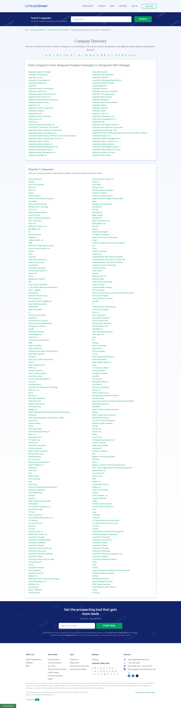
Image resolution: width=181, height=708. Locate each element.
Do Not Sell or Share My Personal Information (79, 668)
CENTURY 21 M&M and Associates (41, 245)
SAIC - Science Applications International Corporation (112, 467)
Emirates (95, 301)
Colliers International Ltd (37, 259)
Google (31, 329)
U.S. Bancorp (33, 520)
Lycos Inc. (32, 381)
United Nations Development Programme (108, 531)
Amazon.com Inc (34, 195)
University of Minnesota (37, 551)
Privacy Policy (123, 632)
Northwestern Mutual (100, 417)
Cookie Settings (8, 706)
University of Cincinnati (101, 537)
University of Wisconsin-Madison (104, 559)
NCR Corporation (34, 406)
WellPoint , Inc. (33, 584)
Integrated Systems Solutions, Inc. (105, 141)
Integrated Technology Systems (40, 149)
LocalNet (95, 376)
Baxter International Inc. (101, 220)
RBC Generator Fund (36, 453)
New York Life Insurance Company (105, 409)
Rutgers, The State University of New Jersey (108, 465)
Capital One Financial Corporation (105, 237)
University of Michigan (100, 548)
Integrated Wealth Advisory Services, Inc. (43, 99)
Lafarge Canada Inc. (35, 370)
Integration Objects (99, 105)
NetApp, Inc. (33, 409)
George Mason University (101, 323)
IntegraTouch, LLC (35, 119)
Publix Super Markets (100, 445)
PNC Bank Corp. (34, 440)
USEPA (31, 564)
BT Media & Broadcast (100, 234)
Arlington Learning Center (102, 204)
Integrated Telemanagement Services (106, 149)
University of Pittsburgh (101, 551)
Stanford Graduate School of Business (42, 487)
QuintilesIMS (97, 448)
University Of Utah (35, 556)
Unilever (95, 528)
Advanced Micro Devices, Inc (103, 179)
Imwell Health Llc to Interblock (58, 30)
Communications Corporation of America (107, 262)
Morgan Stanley (98, 398)
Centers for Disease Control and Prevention (108, 243)
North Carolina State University (104, 415)
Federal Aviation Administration (104, 306)
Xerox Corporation (35, 589)
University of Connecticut (101, 539)
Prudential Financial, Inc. (37, 445)
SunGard (31, 495)
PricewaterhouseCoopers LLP (103, 440)
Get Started (149, 6)
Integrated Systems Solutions (103, 144)
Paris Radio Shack (35, 428)
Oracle (30, 426)
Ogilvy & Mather (34, 423)
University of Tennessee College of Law (107, 553)
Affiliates (29, 662)
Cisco (30, 254)
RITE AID (95, 459)
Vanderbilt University (36, 567)
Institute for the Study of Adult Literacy (43, 351)
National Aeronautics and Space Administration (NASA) (113, 401)
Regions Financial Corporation (103, 456)
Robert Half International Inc (39, 462)
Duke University (98, 284)
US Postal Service (35, 562)
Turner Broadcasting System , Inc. (41, 517)
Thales (94, 501)
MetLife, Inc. (32, 395)
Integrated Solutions (100, 72)
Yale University (34, 592)
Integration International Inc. (103, 74)
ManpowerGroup (34, 384)
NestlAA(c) (96, 406)
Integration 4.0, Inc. (35, 77)
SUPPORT (123, 6)
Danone (95, 273)
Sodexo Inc (96, 481)
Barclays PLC (97, 218)
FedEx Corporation (35, 309)
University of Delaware (36, 542)
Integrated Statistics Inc (37, 91)
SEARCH (143, 19)
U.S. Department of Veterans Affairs (105, 520)
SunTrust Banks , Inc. (100, 495)
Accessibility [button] (32, 699)
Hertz (94, 337)
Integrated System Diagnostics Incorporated (45, 130)
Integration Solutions (36, 110)
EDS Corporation (98, 290)
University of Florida (99, 542)
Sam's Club (32, 470)
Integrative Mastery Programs (39, 116)
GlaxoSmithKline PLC (100, 326)
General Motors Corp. (100, 320)
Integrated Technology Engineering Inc (107, 80)
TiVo (94, 509)
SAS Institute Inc (98, 473)
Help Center (74, 662)
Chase (94, 248)
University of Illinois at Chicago (39, 548)
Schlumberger (33, 476)
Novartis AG (32, 420)
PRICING (101, 6)
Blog (28, 666)
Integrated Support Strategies (39, 72)
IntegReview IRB (98, 121)
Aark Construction (35, 179)
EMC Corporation (34, 298)
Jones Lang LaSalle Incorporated (40, 359)
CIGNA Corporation (99, 251)
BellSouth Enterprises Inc (37, 226)
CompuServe (33, 265)
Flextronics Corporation (37, 315)
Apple (94, 201)
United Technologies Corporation (104, 534)
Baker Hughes (97, 215)
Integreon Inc (33, 121)
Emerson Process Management (40, 301)
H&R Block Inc (97, 329)
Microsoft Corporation (36, 398)
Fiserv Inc (95, 312)
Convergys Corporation (37, 268)
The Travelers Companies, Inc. (39, 506)
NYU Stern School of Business (103, 420)
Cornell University (99, 268)
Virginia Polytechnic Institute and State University (111, 570)
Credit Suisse (97, 270)
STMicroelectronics (35, 492)
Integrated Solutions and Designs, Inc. (42, 133)
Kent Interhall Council (36, 365)
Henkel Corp (33, 337)
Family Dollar (33, 306)
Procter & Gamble (99, 442)
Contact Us (74, 659)
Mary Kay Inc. (97, 384)
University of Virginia (100, 556)
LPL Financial (97, 379)
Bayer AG (31, 223)
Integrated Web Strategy (101, 155)
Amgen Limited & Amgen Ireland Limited (107, 198)
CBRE (30, 243)
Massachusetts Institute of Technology (43, 387)
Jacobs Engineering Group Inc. (103, 356)
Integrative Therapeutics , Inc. (103, 116)
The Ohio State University (102, 503)
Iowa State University (36, 354)
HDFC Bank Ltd (98, 334)
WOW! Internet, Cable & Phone (104, 587)
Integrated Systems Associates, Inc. (41, 124)
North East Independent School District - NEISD (46, 417)
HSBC (30, 342)
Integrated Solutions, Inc (101, 135)
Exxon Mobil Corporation (37, 304)
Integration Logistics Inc (37, 83)
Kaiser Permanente (99, 359)
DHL (30, 281)
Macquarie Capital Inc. (100, 381)
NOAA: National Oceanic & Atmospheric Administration (49, 412)
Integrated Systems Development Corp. (43, 146)
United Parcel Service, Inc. (38, 534)
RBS (93, 453)
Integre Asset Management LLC (104, 119)
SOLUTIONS (87, 6)
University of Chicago (36, 537)
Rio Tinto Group (34, 459)
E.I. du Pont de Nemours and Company (42, 287)
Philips (94, 434)
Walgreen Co (33, 576)
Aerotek (31, 182)
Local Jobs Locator (35, 376)
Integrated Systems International (40, 88)
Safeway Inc (32, 467)
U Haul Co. (96, 517)
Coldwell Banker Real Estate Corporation (107, 256)
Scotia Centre (97, 476)
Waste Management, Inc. (37, 581)
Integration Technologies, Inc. (39, 80)
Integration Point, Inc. (100, 108)
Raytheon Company (99, 451)
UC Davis (95, 526)
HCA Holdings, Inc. (35, 334)
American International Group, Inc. (41, 198)
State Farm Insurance (100, 490)
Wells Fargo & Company (101, 584)
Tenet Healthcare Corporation (39, 501)
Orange (95, 426)
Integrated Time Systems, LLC (39, 97)
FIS (29, 312)
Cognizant (32, 256)
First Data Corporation (100, 309)
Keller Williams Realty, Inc (102, 362)
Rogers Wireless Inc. (36, 465)
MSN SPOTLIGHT (35, 401)
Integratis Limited (99, 110)
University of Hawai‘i (100, 545)
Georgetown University (37, 326)
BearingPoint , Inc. (99, 223)
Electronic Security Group (37, 295)
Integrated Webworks (100, 99)
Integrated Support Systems (39, 141)
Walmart (95, 576)
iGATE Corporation (99, 345)
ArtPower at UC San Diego (38, 206)
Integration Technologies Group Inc (105, 146)
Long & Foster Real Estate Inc (39, 379)
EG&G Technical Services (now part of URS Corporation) (113, 293)
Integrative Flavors (35, 113)
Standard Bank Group (100, 484)
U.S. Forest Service (35, 523)
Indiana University (35, 348)
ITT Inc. (95, 354)
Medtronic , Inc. (34, 390)
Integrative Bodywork (100, 77)
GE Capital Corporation (100, 317)
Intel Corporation (98, 351)
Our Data (51, 666)
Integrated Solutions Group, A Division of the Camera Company (52, 135)
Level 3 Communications (37, 373)
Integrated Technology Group (103, 94)
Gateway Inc (33, 317)
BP (29, 231)
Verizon (95, 567)
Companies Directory (38, 30)
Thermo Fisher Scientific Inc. (103, 506)
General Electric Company (38, 320)
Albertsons (32, 187)
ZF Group (95, 592)
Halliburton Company (36, 331)
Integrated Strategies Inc (37, 155)
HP (93, 340)
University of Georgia (36, 545)
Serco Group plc (34, 478)
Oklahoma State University (102, 423)
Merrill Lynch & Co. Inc (100, 392)
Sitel (30, 481)
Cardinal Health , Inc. (36, 240)
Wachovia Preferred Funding (103, 573)
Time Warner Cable (35, 509)
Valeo (94, 564)
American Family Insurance (102, 195)
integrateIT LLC (34, 105)
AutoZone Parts (34, 215)
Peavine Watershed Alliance (38, 431)
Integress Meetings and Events (103, 152)
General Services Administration (40, 323)
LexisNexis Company (100, 373)
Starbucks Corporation (36, 490)
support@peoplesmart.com (136, 659)
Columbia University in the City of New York (108, 259)
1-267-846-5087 (132, 662)
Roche (94, 462)
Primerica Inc (33, 442)
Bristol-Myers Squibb (100, 231)
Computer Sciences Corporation (104, 265)
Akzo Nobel (96, 184)
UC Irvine (31, 528)
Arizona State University (37, 204)
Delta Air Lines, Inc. (99, 276)
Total (94, 512)
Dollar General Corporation (102, 281)
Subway (95, 492)
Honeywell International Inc (38, 340)
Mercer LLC (96, 390)
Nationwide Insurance (100, 404)
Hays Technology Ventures (102, 331)
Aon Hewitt (32, 201)
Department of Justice (36, 279)
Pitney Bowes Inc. (35, 437)
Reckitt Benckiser (34, 456)
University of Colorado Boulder (39, 539)
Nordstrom (32, 415)
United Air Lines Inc (35, 531)
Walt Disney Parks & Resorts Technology (43, 578)
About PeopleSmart (33, 659)
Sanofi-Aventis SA (99, 470)
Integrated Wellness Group (38, 102)
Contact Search (54, 659)
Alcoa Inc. (32, 190)
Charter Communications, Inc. (39, 248)
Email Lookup (53, 672)
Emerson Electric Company (102, 298)
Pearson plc (96, 428)
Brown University (34, 234)
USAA (94, 562)
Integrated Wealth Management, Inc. (42, 152)
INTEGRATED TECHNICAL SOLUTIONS (43, 127)
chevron (31, 251)
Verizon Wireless (34, 570)
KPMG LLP (32, 367)
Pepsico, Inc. (96, 431)
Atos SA (95, 209)
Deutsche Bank (98, 279)
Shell (94, 478)
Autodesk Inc (97, 212)
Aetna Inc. (96, 182)
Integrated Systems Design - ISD (104, 130)
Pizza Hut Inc (97, 437)
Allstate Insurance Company (102, 190)
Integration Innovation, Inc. (38, 74)
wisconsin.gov (33, 587)
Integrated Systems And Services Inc (42, 94)
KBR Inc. (31, 362)
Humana (95, 342)
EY (93, 304)
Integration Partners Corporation (40, 108)
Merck (30, 392)
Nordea (95, 412)
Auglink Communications (37, 212)
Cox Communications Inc (37, 270)
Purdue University (35, 448)
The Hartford (33, 503)
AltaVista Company (99, 193)
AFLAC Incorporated (36, 184)
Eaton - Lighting (34, 290)
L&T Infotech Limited (100, 367)
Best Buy (95, 226)
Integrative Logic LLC (100, 113)
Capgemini (32, 237)
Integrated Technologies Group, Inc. (105, 124)
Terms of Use (110, 632)
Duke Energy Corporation (37, 284)
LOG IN (135, 6)
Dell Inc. (31, 276)
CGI (93, 245)
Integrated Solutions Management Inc (106, 138)
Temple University (99, 498)
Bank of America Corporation (39, 218)
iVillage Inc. (32, 356)
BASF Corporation (35, 220)
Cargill (94, 240)
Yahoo (94, 589)
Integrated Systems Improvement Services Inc (45, 138)
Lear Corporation (98, 370)
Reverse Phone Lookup (57, 669)
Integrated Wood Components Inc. (105, 102)
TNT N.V (31, 512)
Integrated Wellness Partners (103, 83)
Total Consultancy (35, 515)
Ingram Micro (97, 348)
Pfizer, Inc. (32, 434)
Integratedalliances (99, 85)
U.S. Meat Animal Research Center (105, 523)
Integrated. (32, 85)
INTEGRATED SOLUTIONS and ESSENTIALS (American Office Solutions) (119, 133)
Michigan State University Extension (105, 395)
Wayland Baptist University (102, 581)
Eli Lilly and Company (100, 295)
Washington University (100, 578)
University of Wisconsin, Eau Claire (41, 559)
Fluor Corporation (99, 315)
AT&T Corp (32, 209)
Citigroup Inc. (97, 254)
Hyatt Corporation (35, 345)
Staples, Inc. (96, 487)
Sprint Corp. (32, 484)
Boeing (95, 229)
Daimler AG (32, 273)
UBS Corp (32, 526)
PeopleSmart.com (71, 635)
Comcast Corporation (36, 262)
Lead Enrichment (55, 662)
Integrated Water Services (102, 97)
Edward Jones (33, 293)
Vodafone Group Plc (36, 573)
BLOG (112, 6)
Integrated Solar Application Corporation (107, 127)
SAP (29, 473)
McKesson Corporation (101, 387)
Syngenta (31, 498)
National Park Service (36, 404)
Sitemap (95, 659)
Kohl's (94, 365)
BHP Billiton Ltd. (34, 229)
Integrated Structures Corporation (105, 91)
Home (27, 30)
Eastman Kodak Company (102, 287)
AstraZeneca (97, 206)
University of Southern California (40, 553)
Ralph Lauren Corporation (38, 451)
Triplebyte (96, 515)
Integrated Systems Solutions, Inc (41, 144)
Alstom (31, 193)
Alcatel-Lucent (97, 187)
